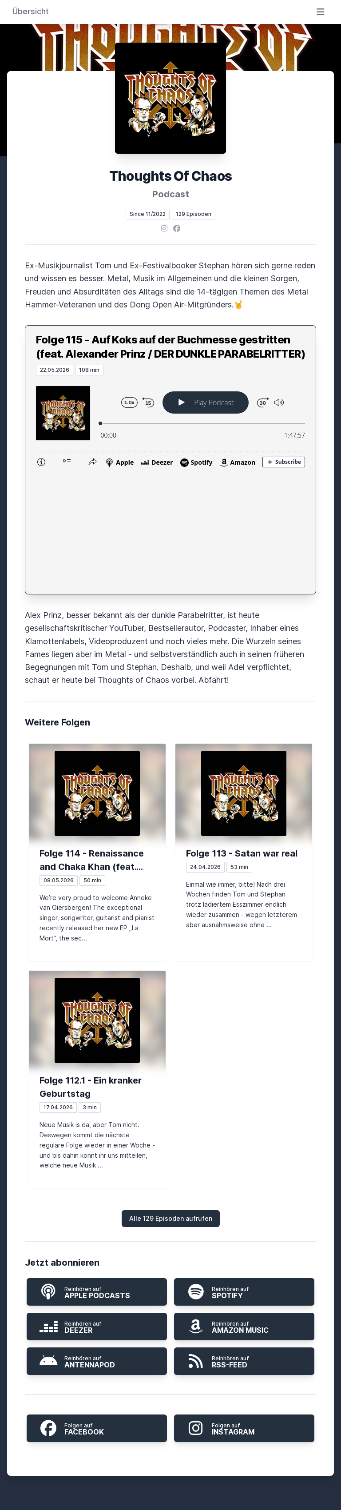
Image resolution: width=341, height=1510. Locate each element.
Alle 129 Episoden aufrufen (170, 1093)
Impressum (200, 1416)
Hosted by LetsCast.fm (170, 1500)
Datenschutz (144, 1416)
